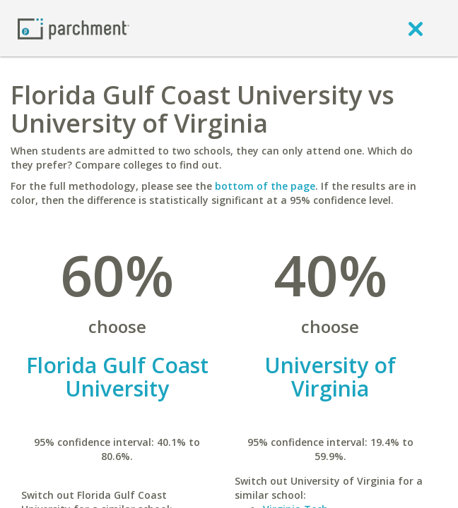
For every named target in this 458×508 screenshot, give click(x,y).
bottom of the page (265, 186)
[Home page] (73, 28)
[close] (415, 28)
